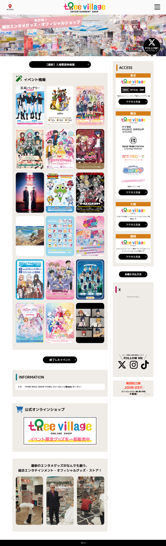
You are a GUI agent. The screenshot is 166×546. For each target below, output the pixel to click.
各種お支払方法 (133, 274)
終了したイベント (60, 360)
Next (107, 498)
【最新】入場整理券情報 (60, 64)
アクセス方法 (133, 101)
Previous (13, 498)
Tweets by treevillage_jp (133, 296)
